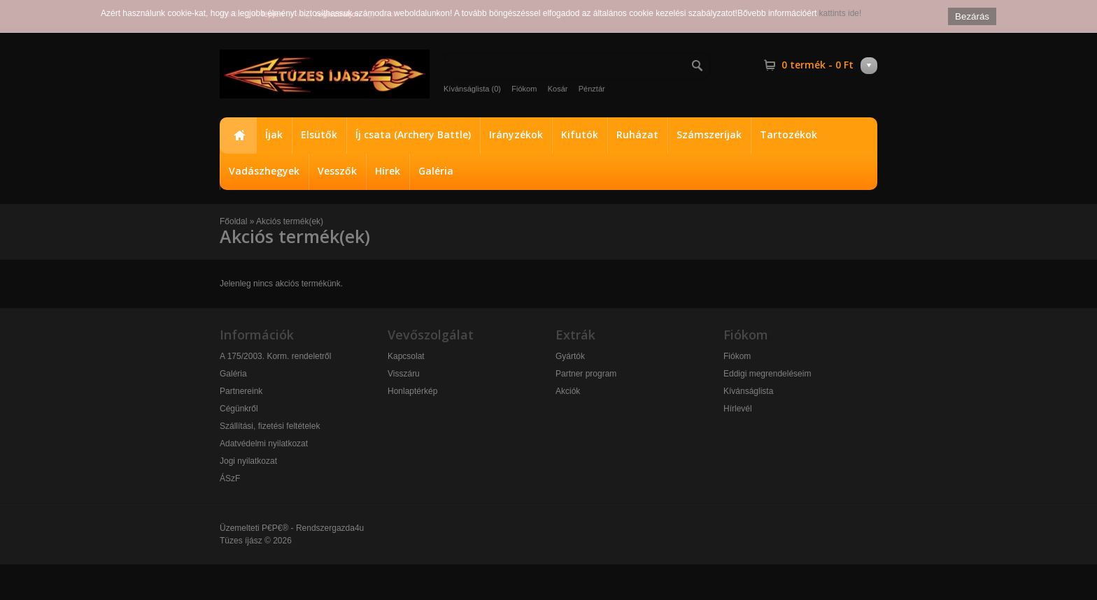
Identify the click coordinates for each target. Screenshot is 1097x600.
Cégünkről (239, 409)
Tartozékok (788, 134)
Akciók (567, 391)
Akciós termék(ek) (289, 221)
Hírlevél (737, 409)
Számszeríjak (709, 134)
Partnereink (241, 391)
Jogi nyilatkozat (248, 461)
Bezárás (972, 16)
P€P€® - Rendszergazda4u (313, 528)
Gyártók (570, 356)
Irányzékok (516, 134)
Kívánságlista (748, 391)
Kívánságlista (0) (472, 89)
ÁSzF (230, 478)
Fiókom (524, 89)
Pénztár (592, 89)
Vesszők (337, 170)
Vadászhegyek (264, 170)
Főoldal (238, 135)
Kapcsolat (406, 356)
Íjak (274, 134)
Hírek (387, 170)
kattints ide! (840, 13)
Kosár (558, 89)
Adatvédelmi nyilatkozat (264, 443)
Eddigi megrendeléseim (767, 374)
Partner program (585, 374)
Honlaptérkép (412, 391)
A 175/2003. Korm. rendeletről (275, 356)
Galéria (435, 170)
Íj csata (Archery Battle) (413, 134)
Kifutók (579, 134)
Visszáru (404, 374)
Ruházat (637, 134)
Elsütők (319, 134)
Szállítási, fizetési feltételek (270, 426)
